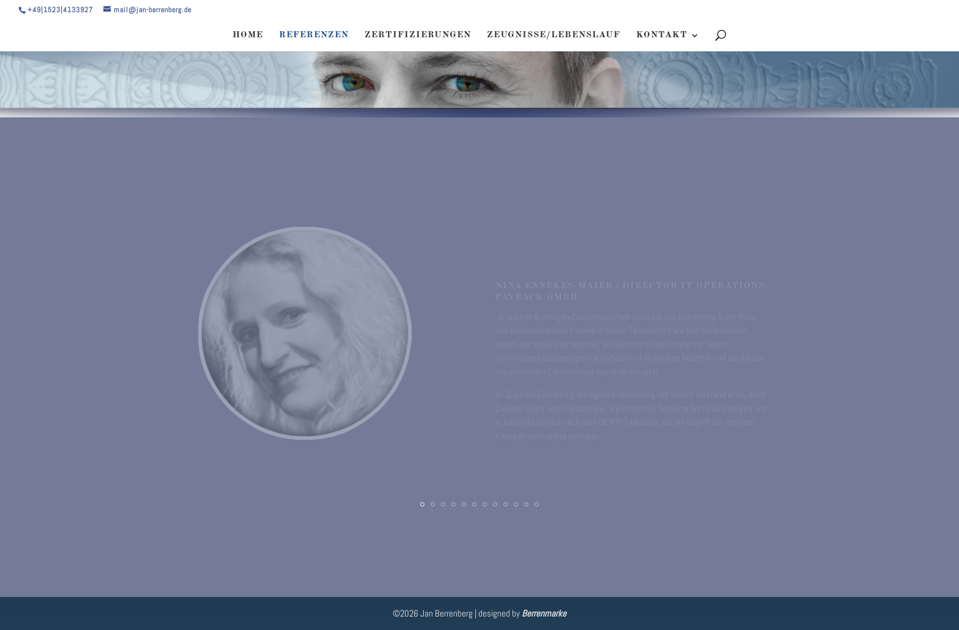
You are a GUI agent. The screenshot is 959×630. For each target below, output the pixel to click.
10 (516, 504)
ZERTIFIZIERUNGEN (418, 35)
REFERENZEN (314, 35)
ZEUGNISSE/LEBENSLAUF (553, 35)
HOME (247, 35)
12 (537, 504)
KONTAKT (661, 35)
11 (526, 504)
